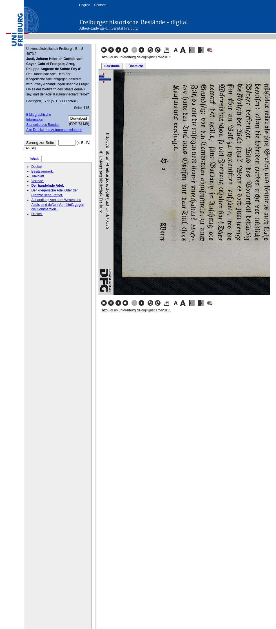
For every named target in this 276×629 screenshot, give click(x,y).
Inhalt (34, 159)
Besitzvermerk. (42, 171)
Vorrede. (37, 181)
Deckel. (37, 167)
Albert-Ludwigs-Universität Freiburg (108, 28)
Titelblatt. (38, 176)
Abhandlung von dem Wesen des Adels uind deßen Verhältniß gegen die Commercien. (57, 204)
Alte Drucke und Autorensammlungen (54, 130)
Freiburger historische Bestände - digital (133, 22)
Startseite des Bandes (42, 125)
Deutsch (100, 5)
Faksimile (112, 66)
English (84, 5)
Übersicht (135, 66)
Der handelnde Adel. (47, 186)
